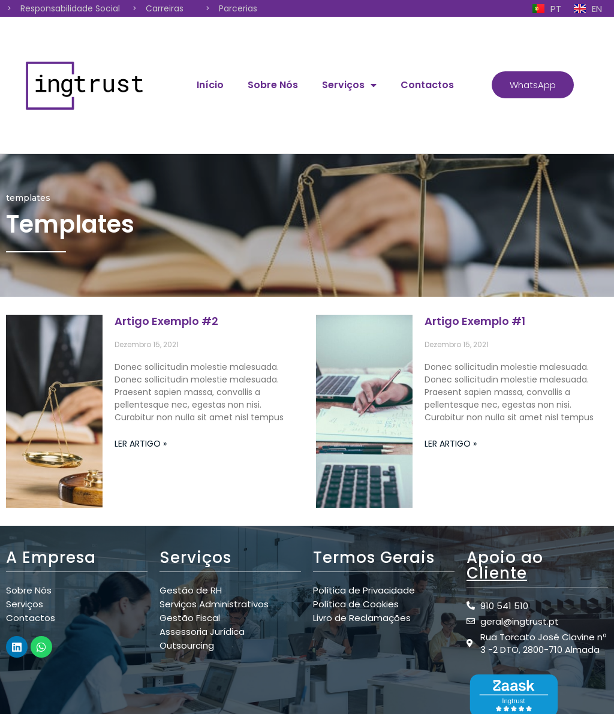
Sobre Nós (273, 85)
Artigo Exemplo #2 (166, 321)
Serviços (349, 85)
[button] (533, 84)
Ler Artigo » (141, 444)
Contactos (427, 85)
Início (210, 85)
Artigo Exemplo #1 (475, 321)
